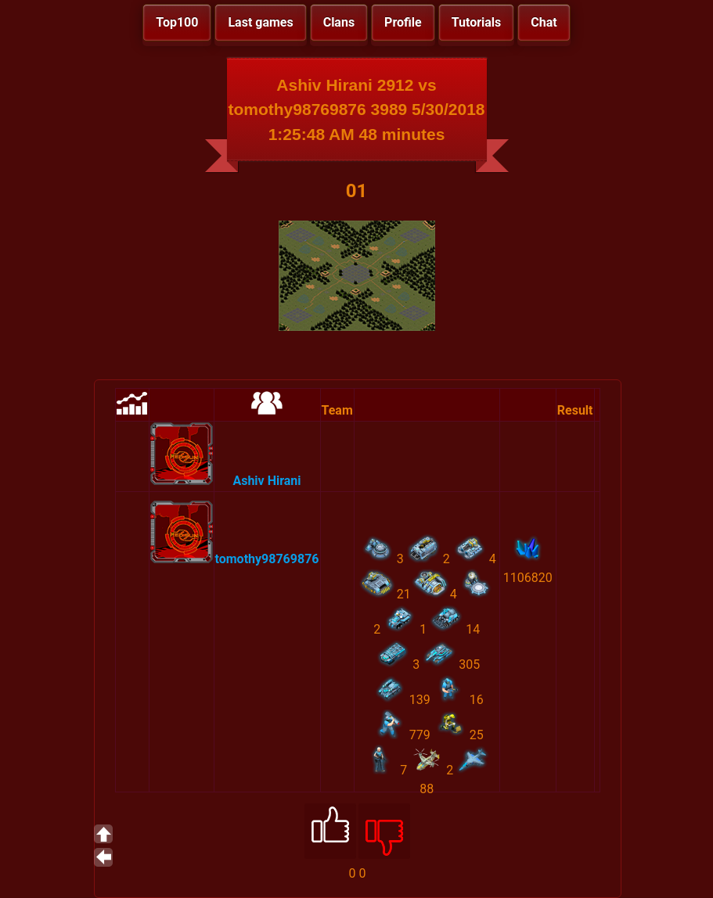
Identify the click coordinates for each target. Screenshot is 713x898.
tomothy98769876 (267, 558)
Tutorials (477, 22)
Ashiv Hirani (266, 480)
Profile (403, 22)
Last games (260, 22)
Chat (543, 22)
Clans (339, 22)
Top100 (177, 22)
